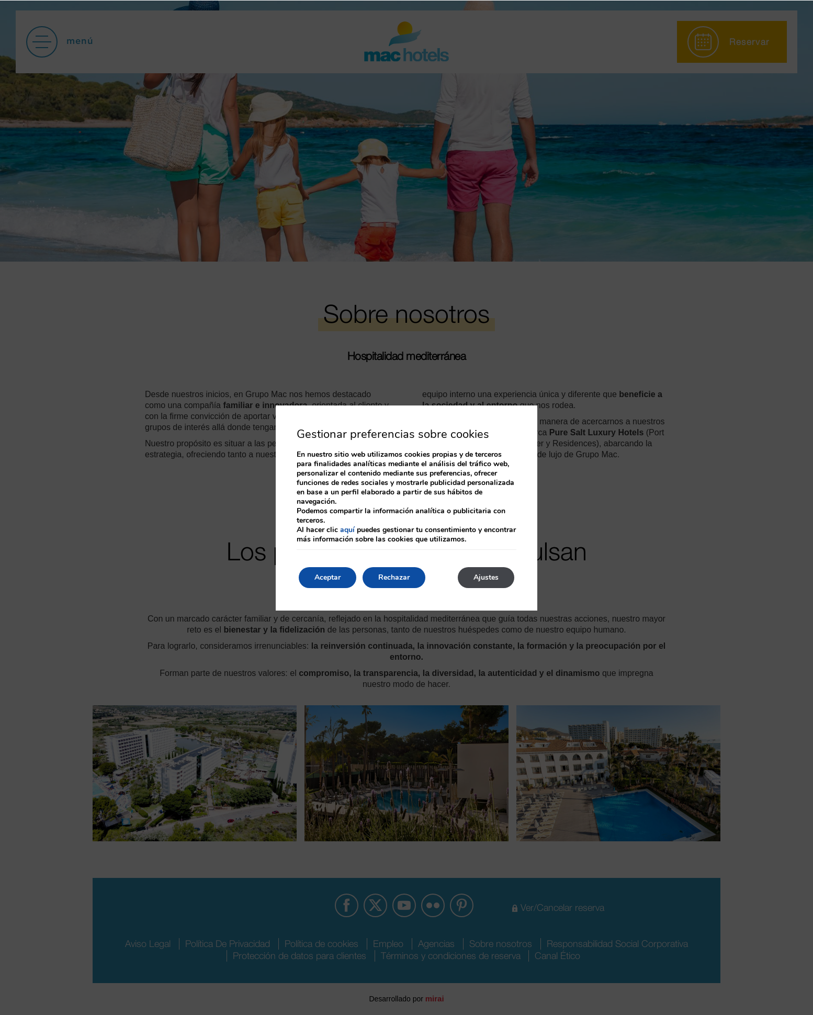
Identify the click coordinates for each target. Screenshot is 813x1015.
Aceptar (327, 577)
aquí (347, 530)
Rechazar (394, 577)
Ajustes (486, 577)
